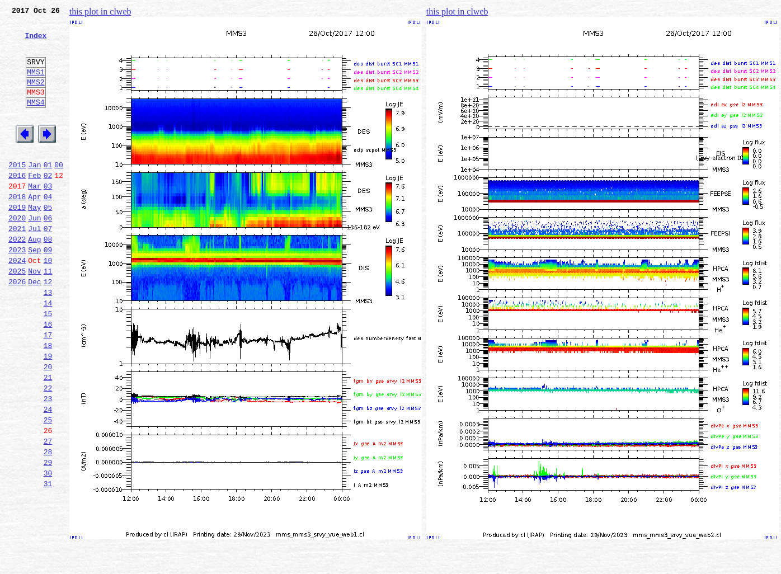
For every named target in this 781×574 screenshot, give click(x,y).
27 (48, 511)
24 (48, 474)
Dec (34, 327)
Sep (34, 290)
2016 (17, 204)
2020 (17, 253)
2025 (17, 314)
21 (48, 437)
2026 (17, 327)
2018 (17, 228)
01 (48, 191)
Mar (34, 216)
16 (48, 376)
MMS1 (35, 85)
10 (48, 302)
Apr (34, 228)
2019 (17, 241)
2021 (17, 265)
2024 (17, 302)
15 (48, 364)
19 (48, 413)
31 (48, 561)
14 (48, 351)
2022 (17, 277)
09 (48, 290)
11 (48, 314)
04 (48, 228)
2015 (17, 191)
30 (48, 548)
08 (48, 277)
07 (48, 265)
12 (48, 327)
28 (48, 524)
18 (48, 401)
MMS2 (35, 97)
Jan (34, 191)
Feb (34, 204)
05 (48, 241)
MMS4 (35, 120)
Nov (34, 314)
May (34, 241)
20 (48, 425)
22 (48, 450)
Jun (34, 253)
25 (48, 487)
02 (48, 204)
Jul (34, 265)
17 (48, 388)
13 (48, 339)
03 (48, 216)
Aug (34, 277)
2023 (17, 290)
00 (58, 191)
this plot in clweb (100, 11)
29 (48, 536)
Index (35, 42)
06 (48, 253)
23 (48, 462)
